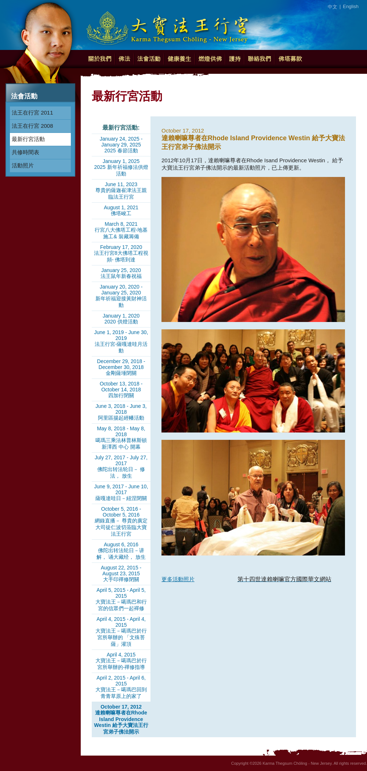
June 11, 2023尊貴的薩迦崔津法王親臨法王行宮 (121, 190)
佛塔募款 (290, 59)
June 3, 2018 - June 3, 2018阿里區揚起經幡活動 (120, 412)
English (351, 6)
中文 (332, 7)
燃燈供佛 (210, 59)
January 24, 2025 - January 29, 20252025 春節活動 (121, 144)
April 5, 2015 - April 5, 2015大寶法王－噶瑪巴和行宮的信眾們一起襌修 (121, 599)
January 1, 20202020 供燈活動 (121, 319)
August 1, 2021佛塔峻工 (121, 210)
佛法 (124, 59)
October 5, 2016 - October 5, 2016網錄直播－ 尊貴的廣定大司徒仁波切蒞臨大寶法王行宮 (121, 521)
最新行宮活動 (28, 139)
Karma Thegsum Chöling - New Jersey (167, 25)
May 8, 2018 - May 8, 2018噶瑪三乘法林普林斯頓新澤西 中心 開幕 (121, 438)
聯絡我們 (259, 59)
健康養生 (179, 59)
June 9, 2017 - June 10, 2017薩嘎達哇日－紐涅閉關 (121, 492)
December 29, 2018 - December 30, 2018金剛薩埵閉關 (121, 367)
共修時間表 (25, 152)
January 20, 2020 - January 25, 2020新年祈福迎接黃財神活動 (121, 296)
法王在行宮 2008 (32, 126)
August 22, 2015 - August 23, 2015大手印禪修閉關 (121, 573)
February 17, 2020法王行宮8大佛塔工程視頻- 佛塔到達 (121, 253)
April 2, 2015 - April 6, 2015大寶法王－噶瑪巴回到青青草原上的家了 (121, 687)
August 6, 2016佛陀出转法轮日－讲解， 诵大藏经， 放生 (121, 551)
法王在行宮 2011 (32, 112)
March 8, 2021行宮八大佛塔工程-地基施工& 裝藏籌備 (121, 230)
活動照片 (23, 165)
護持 (234, 59)
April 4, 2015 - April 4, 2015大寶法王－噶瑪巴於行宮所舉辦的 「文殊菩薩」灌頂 (121, 631)
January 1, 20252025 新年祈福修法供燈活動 (121, 167)
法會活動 (149, 59)
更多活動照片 (178, 579)
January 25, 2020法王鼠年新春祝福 (121, 273)
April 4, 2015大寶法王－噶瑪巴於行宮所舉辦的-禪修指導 (121, 661)
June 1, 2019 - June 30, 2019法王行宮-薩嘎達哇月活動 (121, 341)
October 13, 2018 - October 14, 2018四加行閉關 (121, 389)
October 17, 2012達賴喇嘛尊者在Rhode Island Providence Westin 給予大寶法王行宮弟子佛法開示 (121, 719)
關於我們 (99, 59)
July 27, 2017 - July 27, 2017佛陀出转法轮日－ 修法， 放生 (121, 467)
